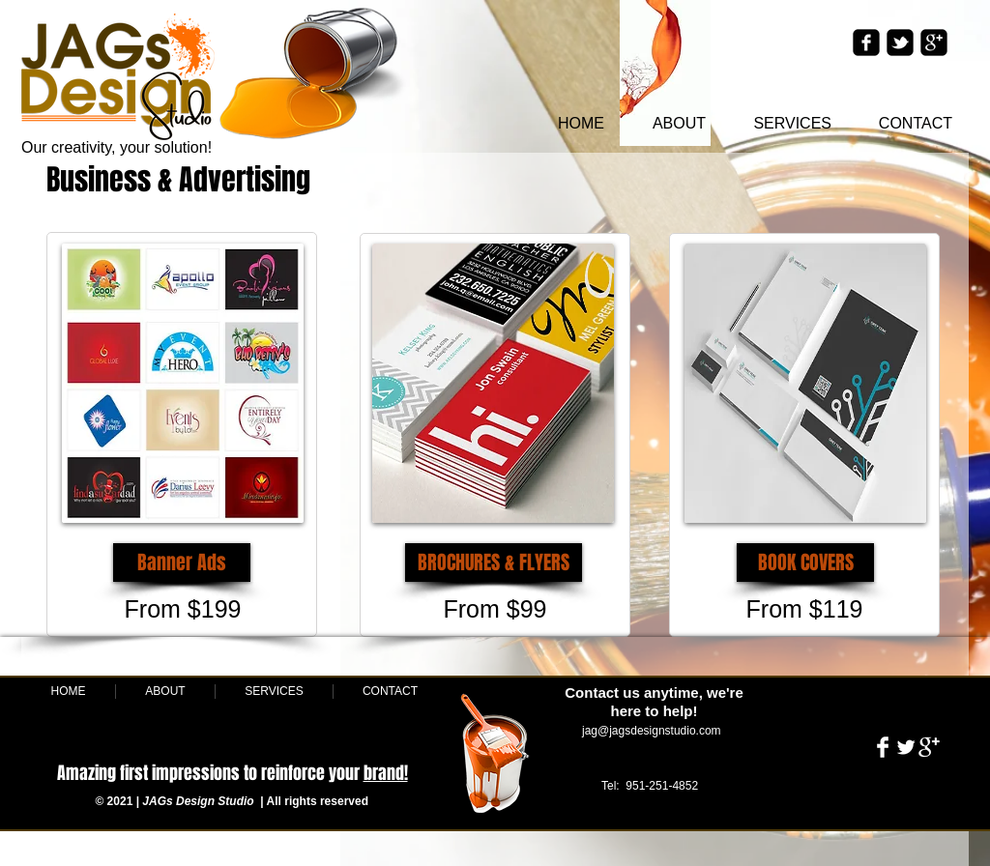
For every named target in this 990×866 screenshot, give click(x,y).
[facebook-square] (866, 42)
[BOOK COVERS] (805, 562)
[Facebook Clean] (882, 747)
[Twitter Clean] (906, 747)
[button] (181, 562)
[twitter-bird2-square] (900, 42)
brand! (386, 773)
